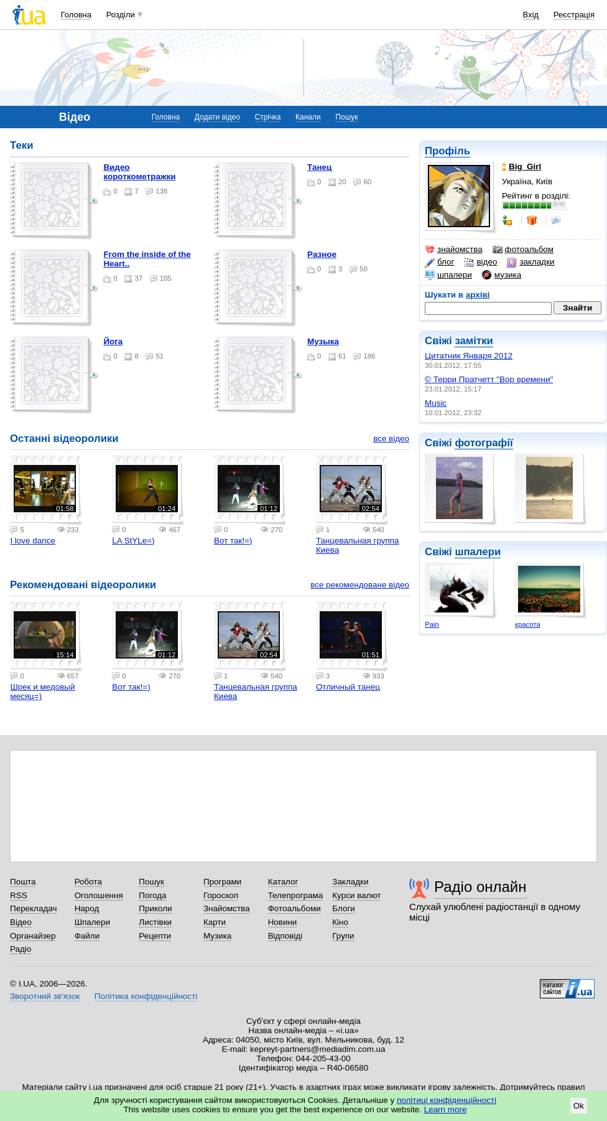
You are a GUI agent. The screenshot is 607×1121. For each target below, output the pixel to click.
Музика (217, 935)
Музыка (323, 341)
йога (113, 341)
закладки (530, 262)
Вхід (531, 14)
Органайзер (32, 935)
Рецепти (155, 935)
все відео (391, 438)
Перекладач (33, 908)
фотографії (483, 443)
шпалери (448, 275)
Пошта (22, 881)
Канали (308, 117)
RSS (18, 895)
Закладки (350, 881)
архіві (478, 294)
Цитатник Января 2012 (468, 355)
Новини (282, 922)
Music (436, 403)
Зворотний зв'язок (45, 996)
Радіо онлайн (480, 886)
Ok (578, 1105)
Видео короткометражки (139, 171)
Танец (319, 167)
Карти (214, 922)
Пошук (346, 117)
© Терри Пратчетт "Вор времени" (489, 379)
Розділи (120, 14)
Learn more (445, 1109)
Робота (88, 881)
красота (527, 624)
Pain (432, 624)
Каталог (283, 881)
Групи (343, 935)
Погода (152, 895)
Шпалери (92, 922)
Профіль (447, 151)
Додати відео (217, 117)
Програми (222, 881)
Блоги (343, 908)
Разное (321, 254)
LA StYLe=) (133, 540)
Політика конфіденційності (146, 996)
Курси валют (356, 895)
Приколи (155, 908)
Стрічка (267, 117)
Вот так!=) (233, 540)
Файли (87, 935)
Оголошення (99, 895)
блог (439, 262)
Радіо (20, 949)
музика (501, 275)
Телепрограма (295, 895)
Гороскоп (220, 895)
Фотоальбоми (294, 908)
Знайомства (226, 908)
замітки (474, 341)
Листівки (155, 922)
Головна (76, 14)
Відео (21, 922)
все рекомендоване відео (359, 584)
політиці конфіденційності (446, 1100)
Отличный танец (348, 687)
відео (480, 262)
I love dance (32, 540)
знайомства (454, 250)
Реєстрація (574, 14)
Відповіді (285, 935)
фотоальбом (523, 250)
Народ (87, 908)
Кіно (340, 922)
